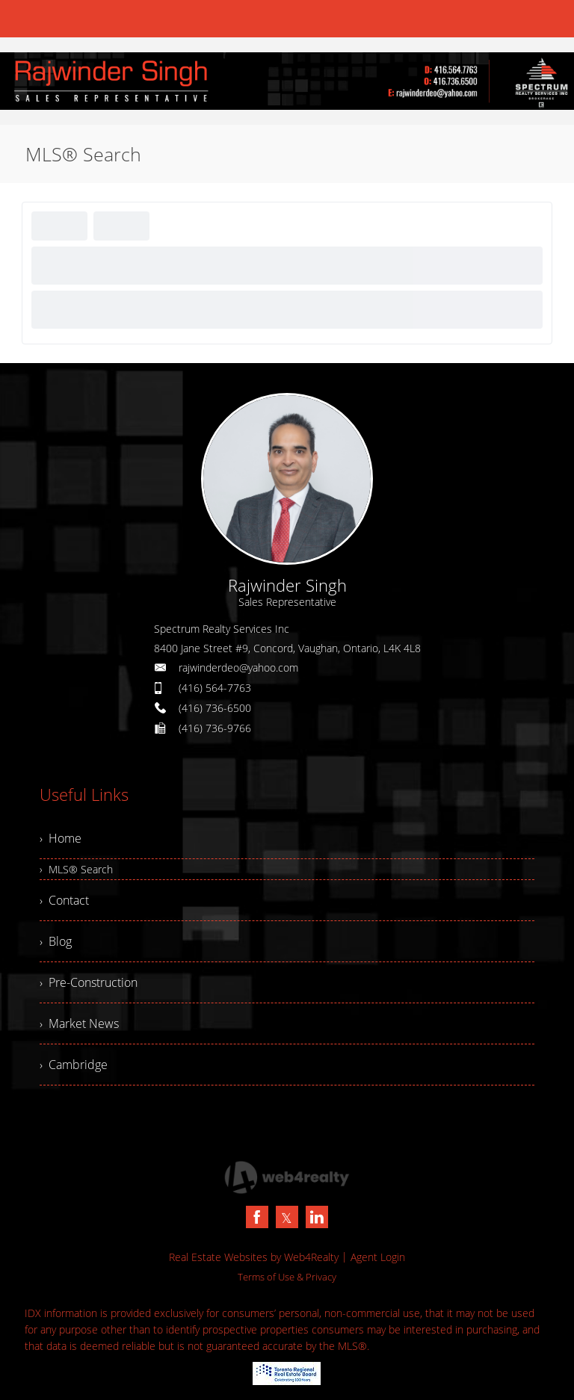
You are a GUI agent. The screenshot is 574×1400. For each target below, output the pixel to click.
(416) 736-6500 (215, 708)
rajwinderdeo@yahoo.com (238, 667)
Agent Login (378, 1257)
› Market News (79, 1023)
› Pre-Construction (89, 982)
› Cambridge (74, 1064)
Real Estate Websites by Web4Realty (254, 1257)
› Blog (56, 941)
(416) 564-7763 (215, 688)
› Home (60, 838)
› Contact (64, 900)
